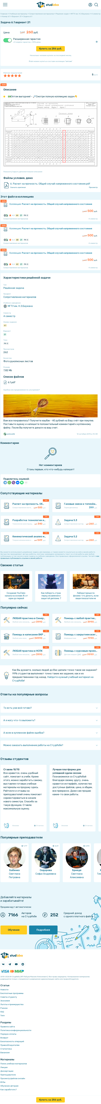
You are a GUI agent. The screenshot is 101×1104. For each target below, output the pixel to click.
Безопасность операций (12, 1041)
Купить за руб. (50, 48)
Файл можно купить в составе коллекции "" (50, 61)
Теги (2, 1015)
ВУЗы (2, 1082)
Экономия (5, 1001)
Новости (4, 989)
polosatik (9, 433)
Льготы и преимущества (11, 1004)
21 (5, 334)
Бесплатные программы (11, 993)
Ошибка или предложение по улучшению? (21, 390)
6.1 (5, 325)
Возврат (4, 1038)
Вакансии (5, 1052)
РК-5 (6, 343)
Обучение (14, 929)
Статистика (6, 1049)
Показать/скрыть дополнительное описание (22, 172)
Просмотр (93, 187)
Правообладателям (9, 1045)
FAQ (2, 1012)
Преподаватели (8, 1075)
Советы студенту (8, 997)
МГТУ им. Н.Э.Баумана (18, 306)
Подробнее (43, 929)
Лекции (4, 1067)
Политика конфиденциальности (15, 1030)
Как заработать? (8, 1089)
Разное (4, 1008)
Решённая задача (13, 288)
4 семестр (9, 316)
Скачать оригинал (18, 187)
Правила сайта (7, 1027)
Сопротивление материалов (19, 297)
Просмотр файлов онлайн (12, 1078)
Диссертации (6, 1071)
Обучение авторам (9, 1086)
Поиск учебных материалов (13, 1064)
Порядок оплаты (8, 1034)
